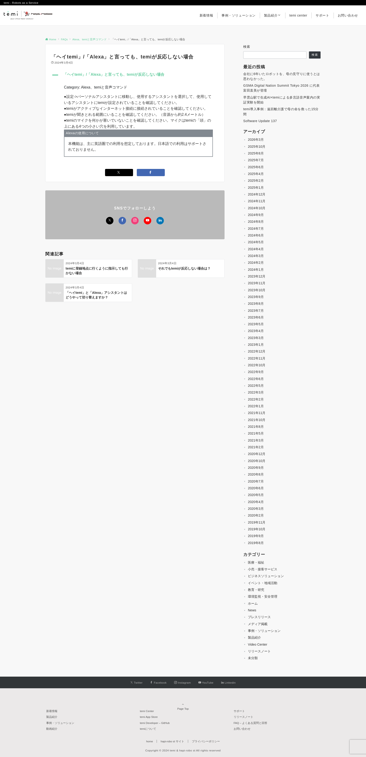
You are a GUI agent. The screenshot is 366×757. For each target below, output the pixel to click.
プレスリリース (259, 617)
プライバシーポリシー (206, 741)
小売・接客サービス (262, 569)
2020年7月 (256, 481)
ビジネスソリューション (266, 576)
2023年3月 (256, 338)
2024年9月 (256, 215)
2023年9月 (256, 297)
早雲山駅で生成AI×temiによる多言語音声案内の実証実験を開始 (281, 100)
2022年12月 (256, 351)
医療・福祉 (256, 562)
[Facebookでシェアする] (151, 172)
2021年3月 (256, 440)
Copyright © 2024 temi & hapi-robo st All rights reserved (183, 750)
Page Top (183, 704)
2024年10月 (256, 208)
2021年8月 (256, 426)
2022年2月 (256, 399)
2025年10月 (256, 146)
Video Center (257, 644)
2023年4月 (256, 331)
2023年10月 (256, 290)
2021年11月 (256, 413)
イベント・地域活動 (262, 583)
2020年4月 (256, 502)
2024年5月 (256, 242)
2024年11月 (256, 201)
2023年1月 (256, 344)
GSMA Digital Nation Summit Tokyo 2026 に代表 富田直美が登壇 (281, 88)
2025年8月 (256, 153)
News (252, 610)
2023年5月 (256, 324)
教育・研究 (256, 590)
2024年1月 (256, 269)
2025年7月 (256, 160)
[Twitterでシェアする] (119, 172)
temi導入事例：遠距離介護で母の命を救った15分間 (281, 111)
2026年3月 (256, 139)
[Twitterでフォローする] (109, 220)
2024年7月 (256, 228)
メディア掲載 (257, 624)
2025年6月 (256, 167)
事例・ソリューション (264, 631)
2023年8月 (256, 303)
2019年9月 (256, 536)
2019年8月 (256, 543)
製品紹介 (254, 637)
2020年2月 (256, 515)
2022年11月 (256, 358)
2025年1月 (256, 187)
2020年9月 (256, 467)
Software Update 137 (260, 121)
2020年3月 (256, 508)
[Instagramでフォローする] (135, 220)
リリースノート (259, 651)
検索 (246, 46)
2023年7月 (256, 310)
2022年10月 (256, 365)
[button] (135, 75)
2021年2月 (256, 447)
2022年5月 (256, 385)
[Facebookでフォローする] (122, 220)
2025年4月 (256, 174)
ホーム (253, 603)
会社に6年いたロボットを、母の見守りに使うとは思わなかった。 (281, 76)
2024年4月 (256, 249)
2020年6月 (256, 488)
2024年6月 (256, 235)
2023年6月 (256, 317)
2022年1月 (256, 406)
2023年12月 (256, 276)
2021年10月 (256, 420)
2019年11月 (256, 522)
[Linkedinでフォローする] (160, 220)
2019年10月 (256, 529)
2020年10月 (256, 461)
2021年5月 (256, 433)
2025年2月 (256, 180)
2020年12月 (256, 454)
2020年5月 (256, 495)
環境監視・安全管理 (262, 596)
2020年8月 (256, 474)
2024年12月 (256, 194)
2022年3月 (256, 392)
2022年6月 (256, 379)
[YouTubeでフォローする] (147, 220)
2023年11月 (256, 283)
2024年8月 (256, 221)
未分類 (253, 658)
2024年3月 (256, 256)
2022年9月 (256, 372)
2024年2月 (256, 262)
